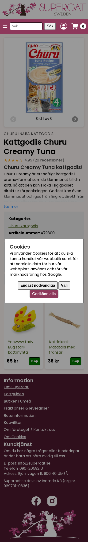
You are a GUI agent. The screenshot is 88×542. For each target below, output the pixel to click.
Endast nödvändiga (37, 285)
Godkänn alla (44, 294)
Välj (64, 285)
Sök (50, 26)
